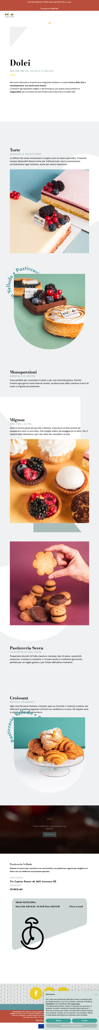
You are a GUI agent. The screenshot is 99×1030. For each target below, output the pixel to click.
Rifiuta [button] (58, 1020)
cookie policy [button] (75, 1004)
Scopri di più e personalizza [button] (71, 1025)
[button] (96, 994)
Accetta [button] (85, 1020)
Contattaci (49, 834)
